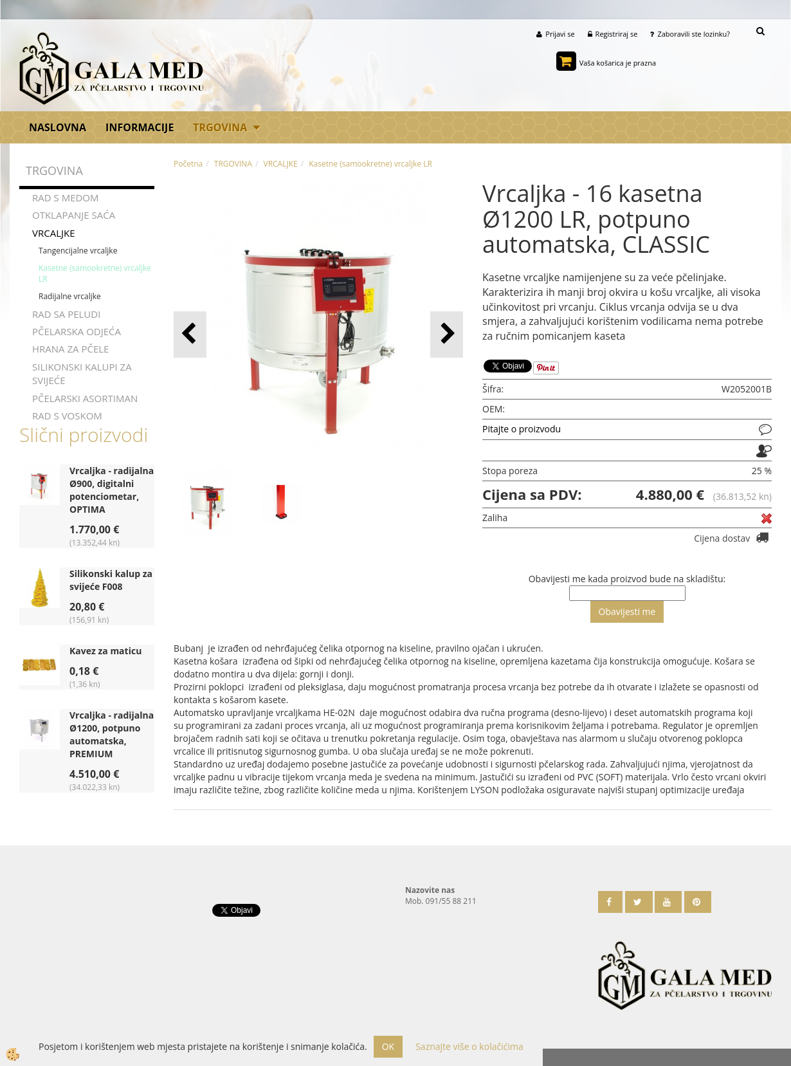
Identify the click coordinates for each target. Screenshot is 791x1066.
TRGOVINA (220, 127)
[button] (446, 334)
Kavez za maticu (105, 651)
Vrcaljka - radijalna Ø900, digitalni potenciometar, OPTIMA (111, 489)
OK (388, 1046)
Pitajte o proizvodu (521, 429)
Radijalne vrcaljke (70, 296)
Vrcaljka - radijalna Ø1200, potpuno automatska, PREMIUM (111, 734)
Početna (188, 163)
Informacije (139, 127)
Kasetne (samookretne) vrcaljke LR (95, 273)
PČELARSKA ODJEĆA (76, 331)
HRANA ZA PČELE (70, 348)
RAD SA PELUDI (66, 313)
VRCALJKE (53, 232)
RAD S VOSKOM (67, 415)
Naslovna (57, 127)
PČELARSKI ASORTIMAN (85, 398)
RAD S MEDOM (65, 197)
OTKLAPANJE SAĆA (73, 214)
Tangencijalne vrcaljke (78, 250)
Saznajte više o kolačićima (469, 1046)
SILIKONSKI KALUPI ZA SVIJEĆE (82, 373)
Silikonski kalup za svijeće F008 (110, 580)
